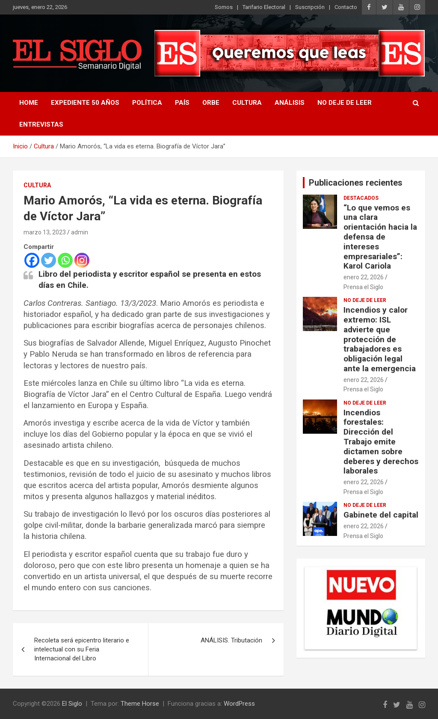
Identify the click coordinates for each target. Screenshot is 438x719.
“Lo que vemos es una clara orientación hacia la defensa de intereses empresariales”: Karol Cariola (380, 237)
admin (79, 232)
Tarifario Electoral (264, 7)
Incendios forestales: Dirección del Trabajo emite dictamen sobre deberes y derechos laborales (380, 442)
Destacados (361, 198)
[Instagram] (81, 260)
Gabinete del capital (380, 515)
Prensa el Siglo (363, 287)
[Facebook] (31, 260)
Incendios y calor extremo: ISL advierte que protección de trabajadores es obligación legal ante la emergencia (379, 339)
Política (147, 103)
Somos (224, 7)
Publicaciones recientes (355, 183)
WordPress (239, 703)
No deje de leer (344, 103)
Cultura (247, 103)
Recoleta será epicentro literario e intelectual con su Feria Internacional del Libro (81, 649)
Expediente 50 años (85, 103)
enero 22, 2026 (363, 277)
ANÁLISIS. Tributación (231, 640)
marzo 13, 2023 (45, 232)
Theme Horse (140, 703)
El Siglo (72, 703)
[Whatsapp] (65, 260)
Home (28, 103)
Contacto (345, 7)
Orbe (210, 103)
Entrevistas (41, 124)
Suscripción (310, 7)
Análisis (290, 103)
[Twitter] (48, 260)
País (182, 103)
